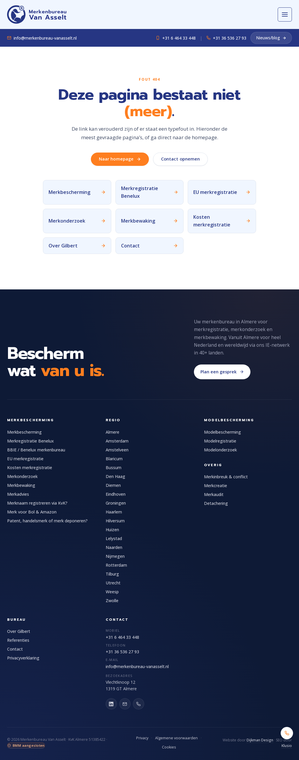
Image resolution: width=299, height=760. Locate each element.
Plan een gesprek (222, 372)
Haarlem (114, 512)
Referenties (18, 640)
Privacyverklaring (23, 658)
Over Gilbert (18, 631)
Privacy (142, 737)
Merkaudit (214, 494)
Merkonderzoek (22, 476)
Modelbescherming (222, 432)
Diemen (113, 485)
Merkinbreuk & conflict (226, 476)
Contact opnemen (180, 159)
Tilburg (112, 574)
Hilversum (115, 521)
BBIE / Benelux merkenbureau (36, 450)
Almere (112, 432)
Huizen (112, 529)
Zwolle (112, 600)
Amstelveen (117, 450)
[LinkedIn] (111, 703)
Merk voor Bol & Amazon (32, 512)
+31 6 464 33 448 (176, 38)
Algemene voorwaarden (176, 737)
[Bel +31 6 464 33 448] (287, 733)
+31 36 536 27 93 (226, 38)
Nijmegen (115, 556)
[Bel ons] (138, 703)
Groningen (116, 503)
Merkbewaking (21, 485)
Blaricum (114, 458)
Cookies (169, 747)
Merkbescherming (24, 432)
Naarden (114, 547)
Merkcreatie (215, 485)
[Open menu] (285, 14)
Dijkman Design (260, 740)
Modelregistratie (220, 441)
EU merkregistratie (25, 458)
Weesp (112, 591)
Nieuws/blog (271, 37)
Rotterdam (116, 565)
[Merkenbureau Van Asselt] (36, 14)
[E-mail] (125, 703)
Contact (15, 649)
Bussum (113, 467)
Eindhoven (116, 494)
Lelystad (114, 538)
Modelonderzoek (220, 450)
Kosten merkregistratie (29, 467)
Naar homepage (120, 159)
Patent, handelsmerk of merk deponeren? (47, 521)
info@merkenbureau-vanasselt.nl (42, 38)
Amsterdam (117, 441)
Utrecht (113, 583)
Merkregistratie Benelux (30, 441)
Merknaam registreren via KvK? (37, 503)
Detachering (216, 503)
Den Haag (115, 476)
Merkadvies (18, 494)
